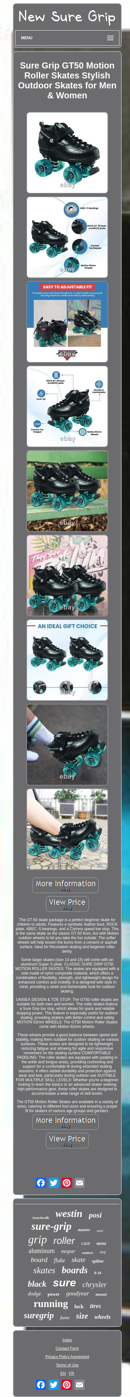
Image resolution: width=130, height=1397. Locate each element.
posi (95, 1215)
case (85, 1243)
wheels (103, 1317)
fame (65, 1317)
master (84, 1229)
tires (95, 1305)
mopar (68, 1251)
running (50, 1303)
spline (98, 1261)
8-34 (97, 1273)
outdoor (87, 1253)
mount (101, 1294)
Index (67, 1340)
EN (63, 1373)
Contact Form (67, 1348)
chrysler (94, 1285)
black (37, 1284)
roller (64, 1240)
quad (100, 1230)
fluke (59, 1260)
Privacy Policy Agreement (67, 1357)
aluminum (42, 1250)
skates (44, 1270)
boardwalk (41, 1218)
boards (75, 1270)
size (82, 1315)
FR (71, 1373)
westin (69, 1213)
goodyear (77, 1293)
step (103, 1252)
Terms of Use (67, 1365)
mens (101, 1243)
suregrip (39, 1315)
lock (78, 1306)
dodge (34, 1294)
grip (37, 1239)
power (54, 1294)
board (39, 1260)
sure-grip (52, 1226)
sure (64, 1282)
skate (78, 1260)
